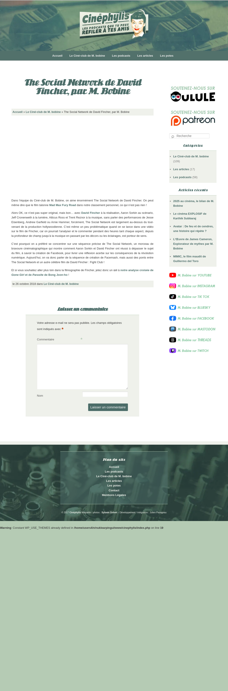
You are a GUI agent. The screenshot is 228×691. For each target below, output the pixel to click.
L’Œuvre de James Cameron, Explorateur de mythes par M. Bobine (193, 243)
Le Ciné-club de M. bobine (87, 55)
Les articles (145, 55)
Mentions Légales (114, 495)
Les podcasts (121, 55)
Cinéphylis (75, 512)
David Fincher (90, 212)
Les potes (166, 55)
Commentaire (59, 339)
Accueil (57, 55)
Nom (40, 395)
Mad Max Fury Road (62, 205)
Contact (114, 490)
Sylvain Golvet (109, 512)
